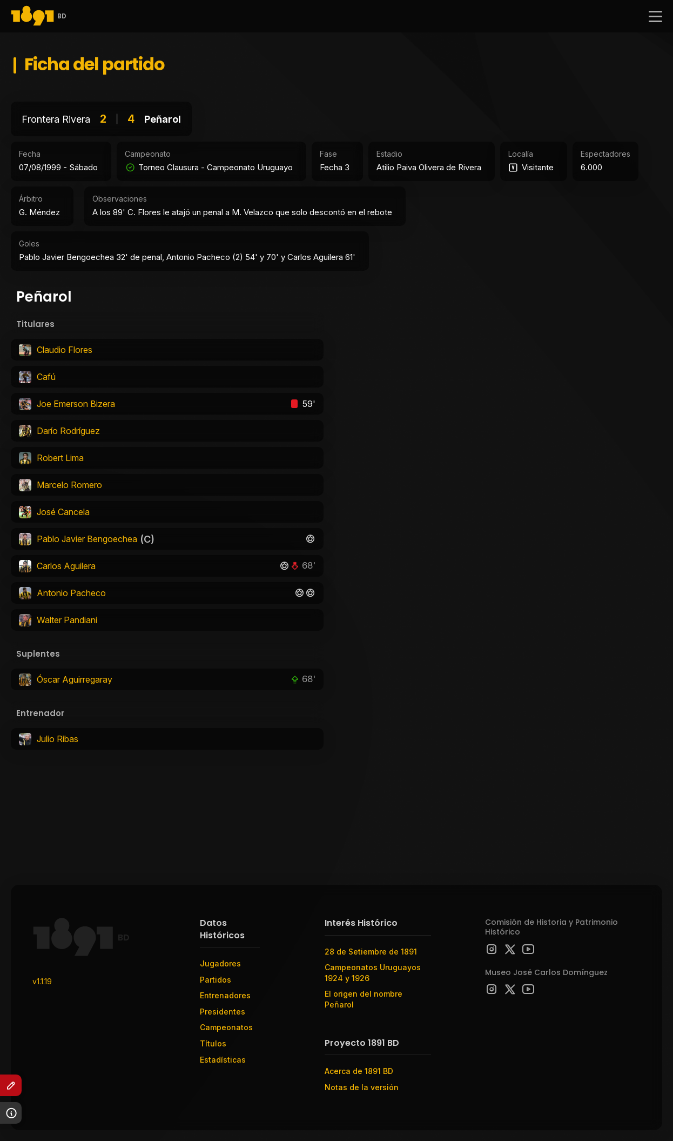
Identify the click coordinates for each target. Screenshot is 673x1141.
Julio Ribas (57, 738)
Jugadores (220, 963)
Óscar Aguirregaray (74, 679)
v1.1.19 (42, 981)
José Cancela (63, 511)
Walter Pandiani (67, 620)
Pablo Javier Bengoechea (87, 538)
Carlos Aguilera (66, 566)
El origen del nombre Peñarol (363, 999)
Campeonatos (226, 1027)
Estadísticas (223, 1059)
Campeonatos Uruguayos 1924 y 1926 (373, 973)
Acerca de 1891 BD (359, 1071)
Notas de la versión (362, 1087)
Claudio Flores (64, 349)
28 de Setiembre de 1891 (371, 951)
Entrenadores (225, 995)
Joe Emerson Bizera (76, 403)
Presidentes (222, 1011)
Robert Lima (60, 457)
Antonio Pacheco (71, 593)
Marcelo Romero (69, 484)
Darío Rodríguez (68, 430)
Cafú (46, 376)
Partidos (215, 979)
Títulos (213, 1043)
